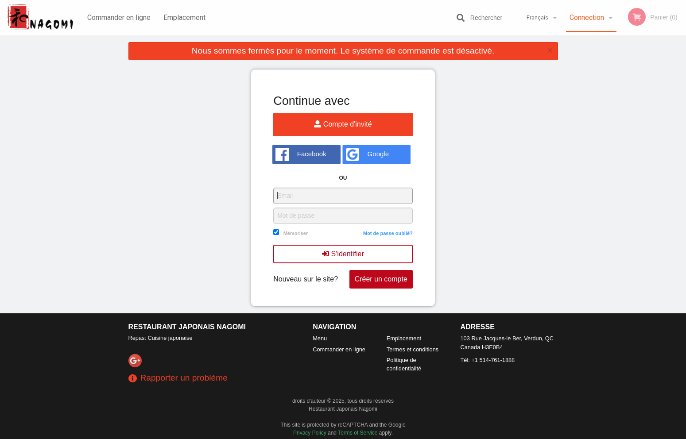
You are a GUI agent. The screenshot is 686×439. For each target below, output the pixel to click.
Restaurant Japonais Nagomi (187, 327)
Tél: (488, 360)
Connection (587, 17)
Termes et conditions (412, 349)
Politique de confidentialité (404, 364)
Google (367, 154)
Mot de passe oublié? (388, 233)
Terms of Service (357, 433)
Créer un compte (381, 279)
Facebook (300, 154)
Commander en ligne (119, 17)
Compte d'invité (343, 124)
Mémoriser (295, 233)
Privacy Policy (309, 433)
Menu (320, 338)
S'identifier (343, 254)
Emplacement (184, 17)
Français (537, 17)
